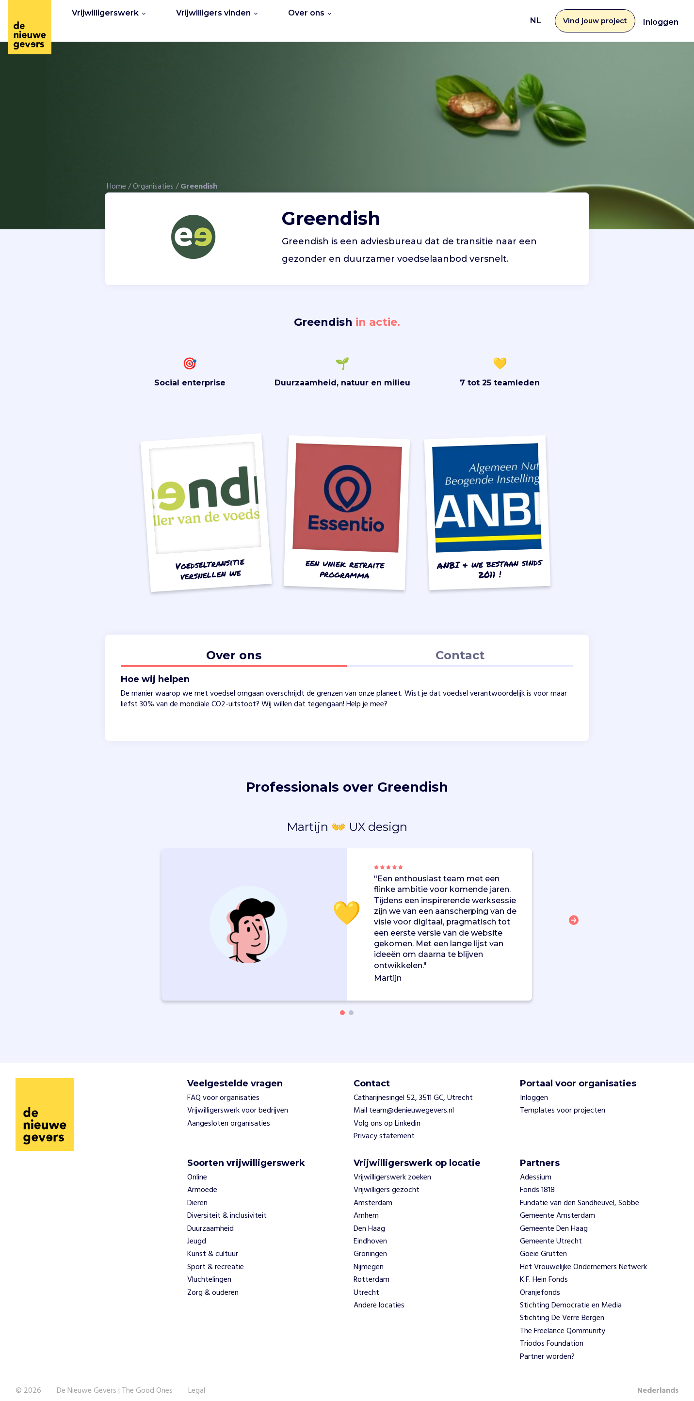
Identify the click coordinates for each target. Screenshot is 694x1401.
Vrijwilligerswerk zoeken (392, 1167)
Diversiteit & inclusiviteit (227, 1205)
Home (116, 176)
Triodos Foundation (551, 1333)
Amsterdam (373, 1192)
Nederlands (657, 1380)
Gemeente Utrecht (551, 1231)
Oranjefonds (540, 1281)
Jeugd (196, 1231)
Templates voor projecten (562, 1100)
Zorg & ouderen (213, 1281)
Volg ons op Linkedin (387, 1113)
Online (197, 1167)
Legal (196, 1380)
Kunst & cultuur (212, 1243)
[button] (576, 914)
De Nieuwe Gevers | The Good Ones (115, 1380)
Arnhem (366, 1205)
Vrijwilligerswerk (108, 15)
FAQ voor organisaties (223, 1087)
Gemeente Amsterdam (557, 1205)
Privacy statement (384, 1125)
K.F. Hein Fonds (544, 1269)
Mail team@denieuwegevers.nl (404, 1100)
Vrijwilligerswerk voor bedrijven (237, 1100)
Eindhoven (370, 1231)
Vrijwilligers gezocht (387, 1179)
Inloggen (660, 16)
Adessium (535, 1167)
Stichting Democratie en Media (571, 1295)
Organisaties (153, 176)
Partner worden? (547, 1345)
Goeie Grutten (543, 1243)
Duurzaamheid (210, 1217)
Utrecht (366, 1281)
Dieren (197, 1192)
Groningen (370, 1243)
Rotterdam (371, 1269)
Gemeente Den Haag (554, 1217)
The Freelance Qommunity (562, 1320)
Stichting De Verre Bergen (562, 1307)
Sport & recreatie (215, 1256)
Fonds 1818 (537, 1179)
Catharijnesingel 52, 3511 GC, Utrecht (413, 1087)
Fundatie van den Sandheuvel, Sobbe (579, 1192)
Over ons (309, 15)
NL (535, 15)
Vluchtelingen (209, 1269)
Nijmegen (369, 1256)
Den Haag (369, 1217)
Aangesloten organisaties (228, 1113)
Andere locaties (379, 1295)
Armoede (202, 1179)
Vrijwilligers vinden (217, 15)
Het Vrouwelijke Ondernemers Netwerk (583, 1256)
